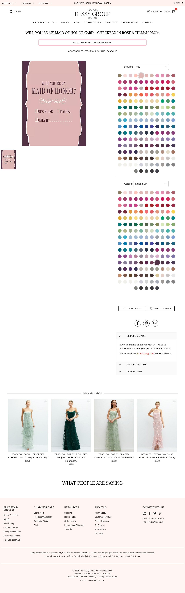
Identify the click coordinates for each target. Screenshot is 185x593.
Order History (70, 521)
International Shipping (74, 525)
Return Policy (70, 517)
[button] (54, 104)
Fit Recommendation (43, 517)
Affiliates (83, 577)
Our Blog (99, 533)
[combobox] (149, 67)
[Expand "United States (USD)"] (92, 580)
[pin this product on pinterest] (146, 323)
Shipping (68, 513)
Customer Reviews (103, 517)
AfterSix (6, 519)
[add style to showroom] (161, 308)
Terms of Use (112, 577)
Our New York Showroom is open (92, 3)
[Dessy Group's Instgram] (145, 513)
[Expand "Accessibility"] (9, 3)
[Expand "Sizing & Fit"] (46, 3)
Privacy (101, 577)
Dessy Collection (10, 515)
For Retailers (100, 529)
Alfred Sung (8, 523)
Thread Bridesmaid (11, 540)
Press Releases (102, 521)
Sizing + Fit (39, 513)
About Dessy (100, 513)
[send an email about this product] (155, 323)
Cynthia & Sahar (10, 527)
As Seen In (99, 525)
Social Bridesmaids (11, 536)
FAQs (36, 525)
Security (92, 577)
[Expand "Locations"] (28, 3)
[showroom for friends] (154, 12)
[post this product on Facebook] (138, 323)
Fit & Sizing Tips (145, 353)
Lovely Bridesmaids (12, 532)
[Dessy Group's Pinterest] (161, 513)
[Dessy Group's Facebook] (150, 513)
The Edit (68, 529)
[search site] (15, 12)
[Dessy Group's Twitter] (156, 513)
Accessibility (72, 577)
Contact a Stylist (41, 521)
